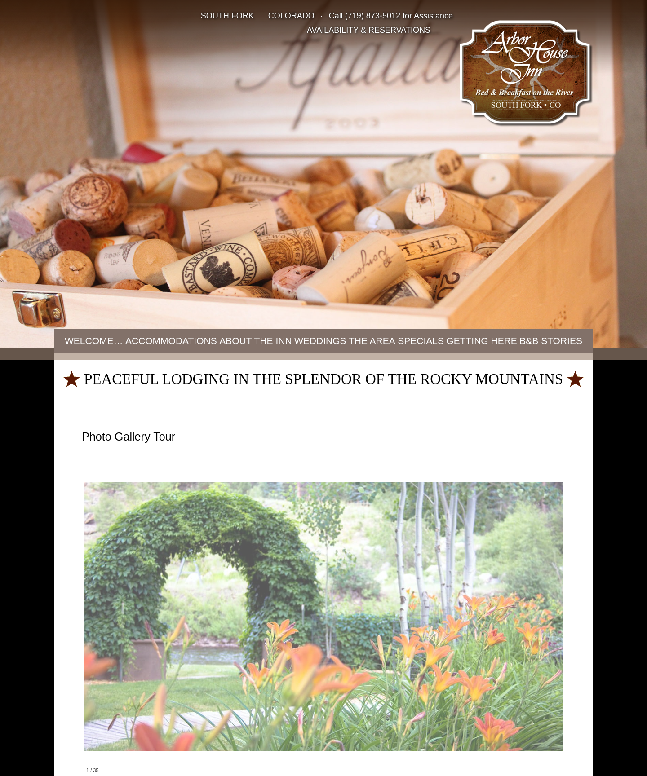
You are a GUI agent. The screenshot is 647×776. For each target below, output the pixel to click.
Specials (421, 340)
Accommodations (171, 340)
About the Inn (255, 340)
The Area (372, 340)
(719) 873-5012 (372, 15)
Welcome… (94, 340)
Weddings (320, 340)
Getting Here (481, 340)
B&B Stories (550, 340)
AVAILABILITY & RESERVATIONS (368, 30)
